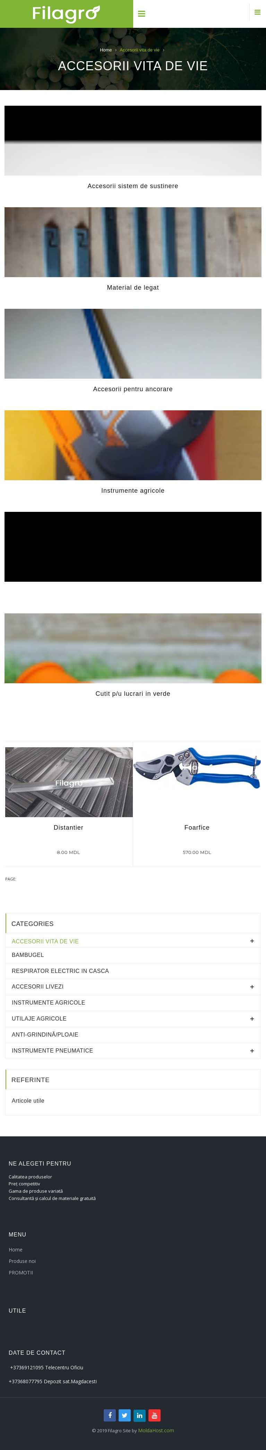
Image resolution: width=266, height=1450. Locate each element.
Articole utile (28, 1101)
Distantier (69, 827)
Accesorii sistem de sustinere (132, 186)
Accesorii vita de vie (45, 941)
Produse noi (22, 1261)
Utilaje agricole (39, 1019)
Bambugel (28, 955)
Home (106, 50)
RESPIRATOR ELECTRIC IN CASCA (60, 971)
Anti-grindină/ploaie (45, 1035)
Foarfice (197, 827)
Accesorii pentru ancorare (133, 389)
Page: (10, 878)
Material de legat (133, 287)
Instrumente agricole (133, 490)
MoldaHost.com (156, 1430)
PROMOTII (21, 1272)
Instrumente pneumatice (52, 1051)
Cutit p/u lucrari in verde (132, 693)
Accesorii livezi (37, 987)
